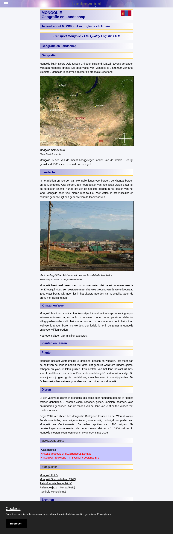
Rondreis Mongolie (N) (53, 491)
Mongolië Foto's (49, 475)
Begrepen (16, 523)
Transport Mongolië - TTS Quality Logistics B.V (86, 36)
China (84, 63)
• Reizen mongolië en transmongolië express (66, 453)
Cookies (13, 508)
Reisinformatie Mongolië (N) (56, 483)
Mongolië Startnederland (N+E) (58, 479)
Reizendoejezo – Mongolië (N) (57, 487)
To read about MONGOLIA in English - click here (76, 26)
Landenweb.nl (86, 3)
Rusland (97, 63)
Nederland (107, 71)
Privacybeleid (104, 514)
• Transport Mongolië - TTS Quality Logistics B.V (70, 457)
